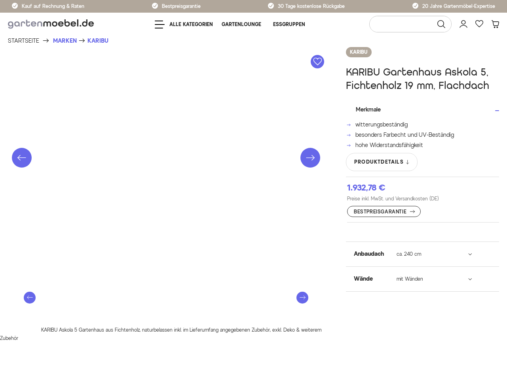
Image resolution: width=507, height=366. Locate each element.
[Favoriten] (479, 24)
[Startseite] (23, 41)
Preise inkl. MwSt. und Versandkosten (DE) (393, 199)
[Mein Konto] (463, 24)
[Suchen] (441, 24)
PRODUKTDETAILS (382, 162)
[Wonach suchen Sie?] (410, 24)
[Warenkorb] (495, 24)
